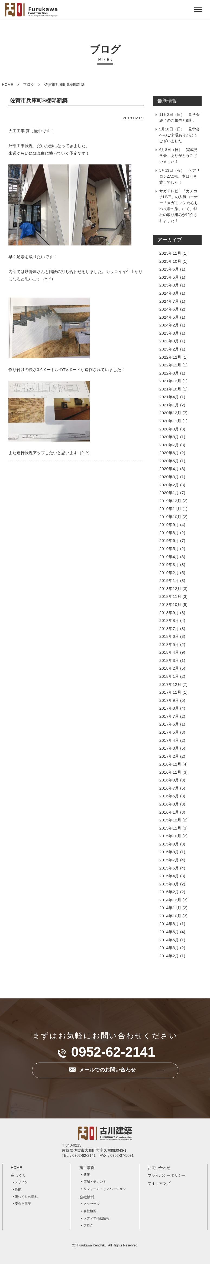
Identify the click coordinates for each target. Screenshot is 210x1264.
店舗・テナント (94, 1182)
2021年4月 (169, 397)
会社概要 (89, 1211)
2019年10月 (170, 516)
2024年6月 (169, 309)
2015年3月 (169, 884)
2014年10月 (170, 916)
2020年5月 (169, 461)
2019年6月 (169, 540)
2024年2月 (169, 325)
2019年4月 (169, 556)
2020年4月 (169, 468)
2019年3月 (169, 564)
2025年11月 (170, 253)
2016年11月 (170, 772)
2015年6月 (169, 868)
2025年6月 (169, 269)
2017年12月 (170, 684)
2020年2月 (169, 485)
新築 (86, 1175)
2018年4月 (169, 652)
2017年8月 (169, 708)
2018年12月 (170, 588)
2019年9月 (169, 524)
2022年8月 (169, 373)
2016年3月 (169, 804)
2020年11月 (170, 421)
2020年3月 (169, 476)
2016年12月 (170, 764)
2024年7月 (169, 301)
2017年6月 (169, 724)
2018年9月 (169, 612)
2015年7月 (169, 860)
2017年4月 (169, 740)
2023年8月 (169, 333)
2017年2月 (169, 756)
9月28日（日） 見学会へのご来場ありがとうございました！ (179, 135)
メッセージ (91, 1204)
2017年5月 (169, 732)
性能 (18, 1189)
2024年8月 (169, 293)
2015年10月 (170, 836)
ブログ (28, 84)
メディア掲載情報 (96, 1218)
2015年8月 (169, 852)
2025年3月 (169, 285)
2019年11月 (170, 508)
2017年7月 (169, 716)
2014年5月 (169, 940)
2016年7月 (169, 788)
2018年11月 (170, 596)
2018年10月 (170, 604)
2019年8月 (169, 532)
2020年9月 (169, 429)
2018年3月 (169, 660)
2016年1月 (169, 812)
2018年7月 (169, 628)
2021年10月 (170, 389)
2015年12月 (170, 820)
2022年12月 (170, 357)
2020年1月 (169, 492)
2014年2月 (169, 955)
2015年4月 (169, 876)
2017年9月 (169, 700)
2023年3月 (169, 341)
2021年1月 (169, 405)
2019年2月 (169, 572)
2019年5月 (169, 548)
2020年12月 (170, 412)
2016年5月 (169, 796)
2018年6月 (169, 636)
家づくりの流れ (26, 1197)
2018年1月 (169, 676)
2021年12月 (170, 381)
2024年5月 (169, 317)
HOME (7, 84)
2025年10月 (170, 261)
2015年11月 (170, 828)
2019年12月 (170, 500)
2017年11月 (170, 692)
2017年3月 (169, 748)
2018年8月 (169, 620)
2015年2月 (169, 891)
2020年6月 (169, 452)
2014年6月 (169, 931)
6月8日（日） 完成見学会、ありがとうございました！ (178, 155)
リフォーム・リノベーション (104, 1189)
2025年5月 (169, 277)
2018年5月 (169, 644)
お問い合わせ (159, 1167)
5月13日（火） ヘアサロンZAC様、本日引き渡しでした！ (179, 176)
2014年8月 (169, 923)
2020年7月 (169, 445)
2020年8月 (169, 436)
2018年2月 (169, 668)
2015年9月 (169, 844)
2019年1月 (169, 580)
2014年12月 (170, 900)
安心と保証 (23, 1204)
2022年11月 (170, 365)
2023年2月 (169, 349)
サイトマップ (159, 1183)
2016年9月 (169, 780)
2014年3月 (169, 947)
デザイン (21, 1182)
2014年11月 (170, 907)
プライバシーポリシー (167, 1175)
